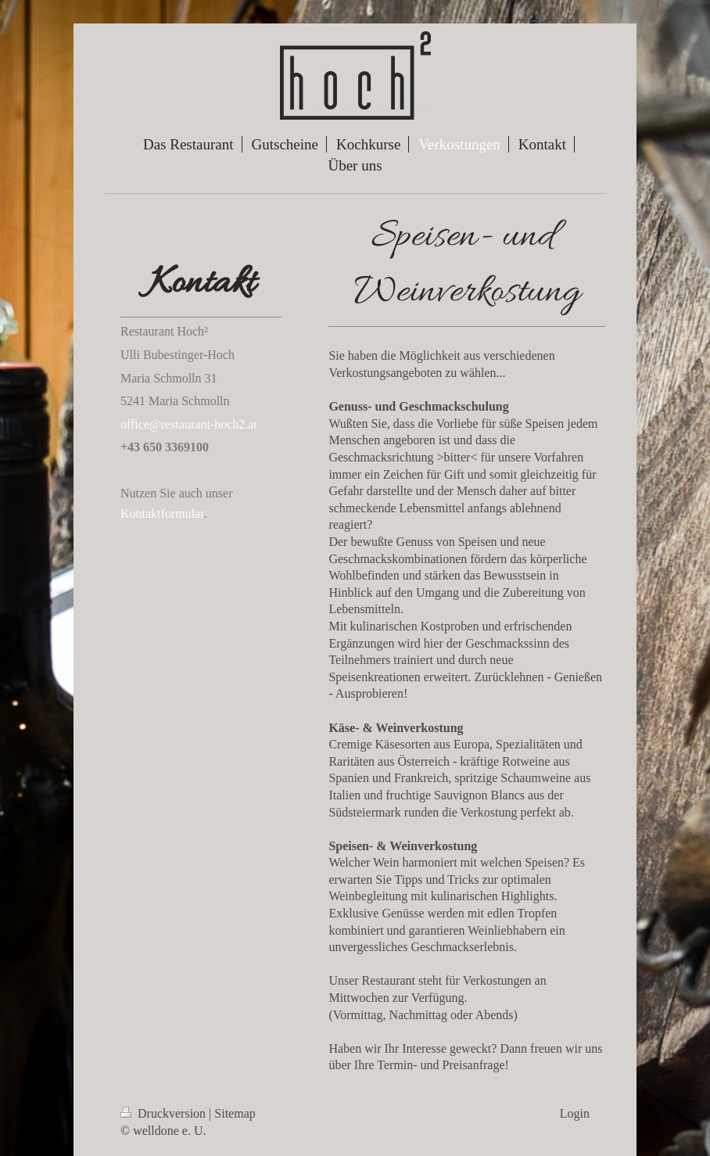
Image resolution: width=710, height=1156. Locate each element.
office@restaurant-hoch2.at (188, 424)
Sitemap (234, 1113)
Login (575, 1113)
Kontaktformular (162, 513)
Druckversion (164, 1113)
